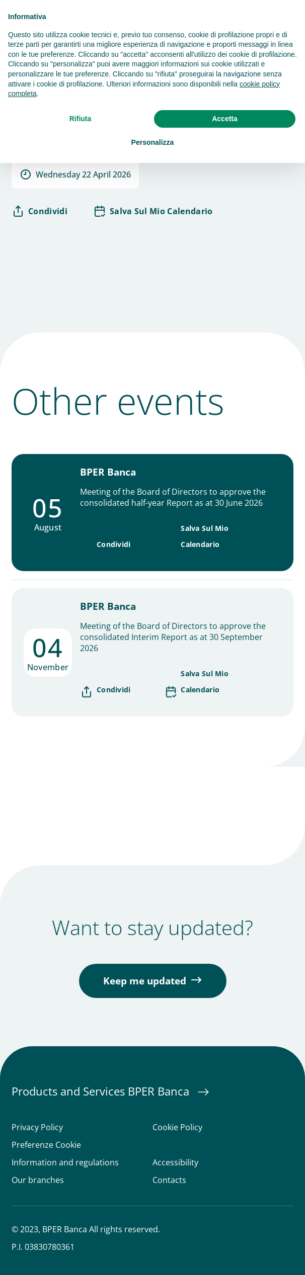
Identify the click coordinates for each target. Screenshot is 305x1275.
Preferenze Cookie (46, 1145)
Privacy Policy (37, 1127)
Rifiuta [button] (80, 119)
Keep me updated (144, 980)
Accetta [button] (225, 119)
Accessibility (175, 1162)
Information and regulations (65, 1162)
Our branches (38, 1180)
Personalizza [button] (152, 142)
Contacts (169, 1180)
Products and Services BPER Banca (102, 1091)
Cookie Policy (177, 1127)
